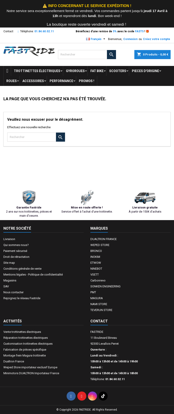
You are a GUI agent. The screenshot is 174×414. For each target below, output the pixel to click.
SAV (6, 286)
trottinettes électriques (37, 71)
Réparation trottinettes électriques (25, 337)
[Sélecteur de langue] (96, 39)
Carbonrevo (98, 280)
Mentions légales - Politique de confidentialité (33, 274)
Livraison (9, 239)
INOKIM (95, 256)
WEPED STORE (99, 245)
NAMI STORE (98, 304)
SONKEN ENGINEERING (105, 286)
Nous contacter (13, 292)
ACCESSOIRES (33, 81)
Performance (61, 81)
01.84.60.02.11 (44, 31)
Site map (9, 262)
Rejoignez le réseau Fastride (21, 298)
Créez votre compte (156, 39)
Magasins (9, 280)
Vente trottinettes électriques (22, 332)
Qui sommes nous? (16, 245)
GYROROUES (75, 71)
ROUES (11, 81)
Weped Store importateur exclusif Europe (30, 367)
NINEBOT (96, 268)
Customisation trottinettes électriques (28, 343)
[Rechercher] (87, 54)
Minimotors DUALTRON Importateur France (31, 373)
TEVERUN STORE (101, 310)
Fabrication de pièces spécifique (24, 349)
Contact (8, 31)
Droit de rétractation (16, 256)
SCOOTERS (117, 71)
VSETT (94, 274)
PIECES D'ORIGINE (145, 71)
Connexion (130, 39)
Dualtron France (13, 361)
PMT (93, 292)
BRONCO (96, 251)
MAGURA (96, 298)
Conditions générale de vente (22, 268)
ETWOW (95, 262)
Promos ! (86, 81)
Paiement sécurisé (15, 251)
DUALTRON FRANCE (103, 239)
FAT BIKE (97, 71)
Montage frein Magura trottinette (24, 355)
